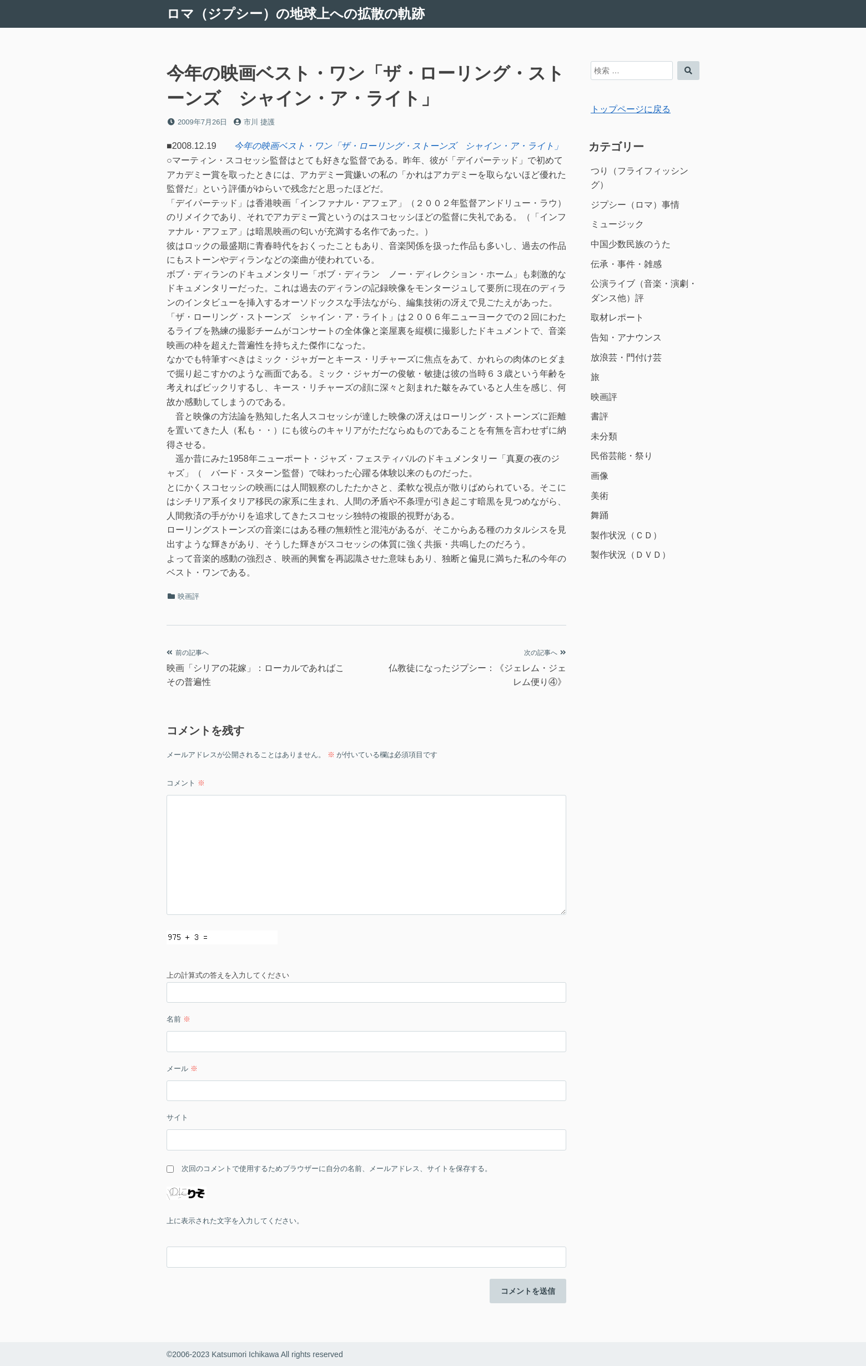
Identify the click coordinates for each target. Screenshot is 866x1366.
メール (182, 1068)
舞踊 (599, 515)
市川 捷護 (259, 122)
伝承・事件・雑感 (626, 264)
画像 (599, 476)
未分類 (604, 436)
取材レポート (617, 317)
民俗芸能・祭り (622, 456)
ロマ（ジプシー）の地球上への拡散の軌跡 (296, 13)
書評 (599, 416)
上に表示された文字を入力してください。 (235, 1221)
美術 (599, 496)
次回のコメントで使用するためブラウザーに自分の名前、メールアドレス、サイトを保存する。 (337, 1168)
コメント (186, 783)
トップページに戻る (631, 109)
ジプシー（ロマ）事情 (635, 204)
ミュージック (617, 224)
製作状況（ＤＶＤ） (631, 554)
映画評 (188, 596)
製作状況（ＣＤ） (626, 535)
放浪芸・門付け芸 (626, 357)
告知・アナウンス (626, 337)
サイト (177, 1117)
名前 (178, 1019)
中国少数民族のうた (631, 244)
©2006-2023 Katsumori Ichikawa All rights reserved (255, 1354)
